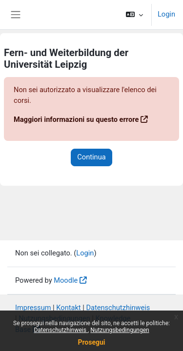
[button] (134, 14)
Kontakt (68, 307)
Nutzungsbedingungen (119, 330)
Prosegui (91, 342)
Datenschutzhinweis (61, 330)
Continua (91, 157)
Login (166, 14)
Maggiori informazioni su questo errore (76, 119)
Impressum (33, 307)
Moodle (66, 280)
